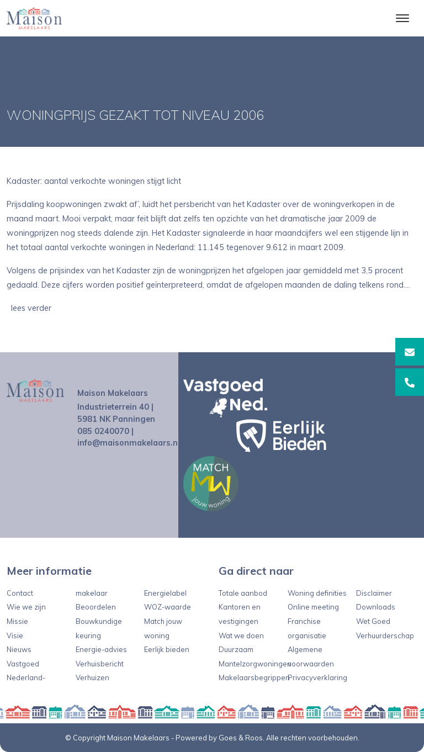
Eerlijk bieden (166, 649)
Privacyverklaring (317, 677)
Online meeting (313, 606)
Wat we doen (241, 635)
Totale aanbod (243, 593)
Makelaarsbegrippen (254, 677)
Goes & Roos (241, 737)
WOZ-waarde (167, 606)
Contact (20, 593)
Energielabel (165, 593)
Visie (15, 635)
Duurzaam (236, 649)
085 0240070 (103, 431)
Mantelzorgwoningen (255, 663)
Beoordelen (96, 606)
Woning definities (317, 593)
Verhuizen (92, 677)
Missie (17, 621)
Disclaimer (374, 593)
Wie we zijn (26, 606)
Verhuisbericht (100, 663)
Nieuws (19, 649)
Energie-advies (101, 649)
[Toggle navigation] (402, 18)
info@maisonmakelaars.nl (128, 443)
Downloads (375, 606)
